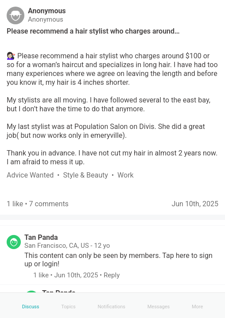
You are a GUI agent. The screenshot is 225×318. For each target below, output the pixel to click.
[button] (28, 275)
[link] (35, 175)
